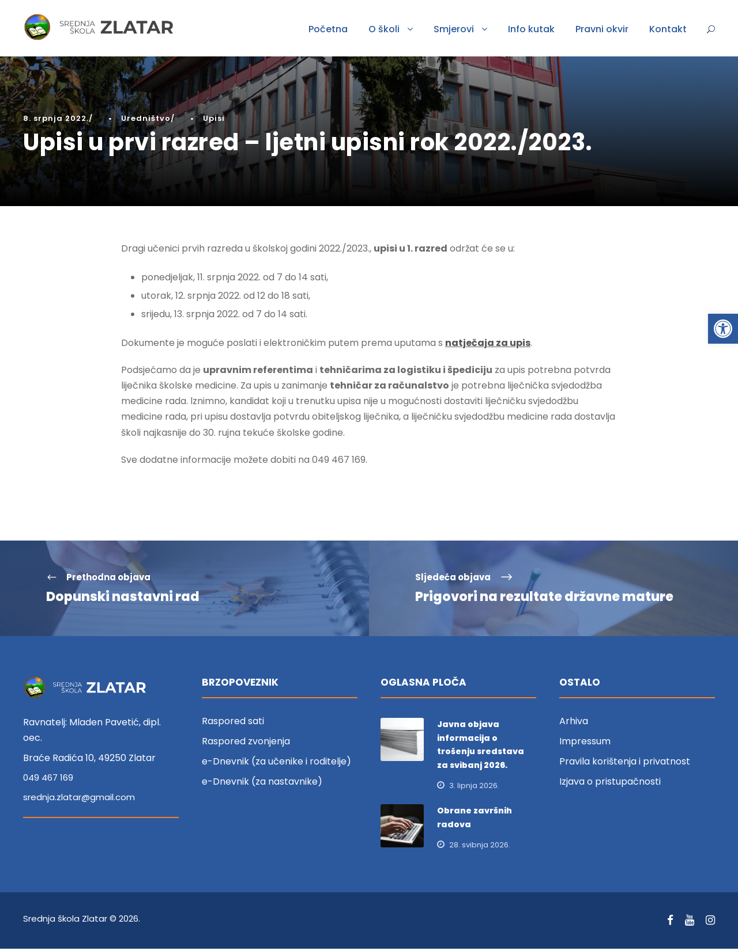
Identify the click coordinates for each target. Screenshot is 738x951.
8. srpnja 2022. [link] (56, 118)
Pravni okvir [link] (601, 29)
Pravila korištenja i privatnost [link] (624, 763)
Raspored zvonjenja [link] (246, 743)
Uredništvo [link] (146, 118)
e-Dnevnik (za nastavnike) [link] (262, 783)
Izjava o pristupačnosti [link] (610, 783)
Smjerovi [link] (454, 29)
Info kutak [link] (531, 29)
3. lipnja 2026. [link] (474, 787)
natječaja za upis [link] (487, 344)
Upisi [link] (214, 118)
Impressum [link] (585, 743)
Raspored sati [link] (233, 722)
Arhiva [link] (573, 722)
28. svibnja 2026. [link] (479, 846)
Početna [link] (328, 29)
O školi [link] (384, 29)
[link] (723, 329)
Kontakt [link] (668, 29)
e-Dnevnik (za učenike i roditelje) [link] (276, 763)
